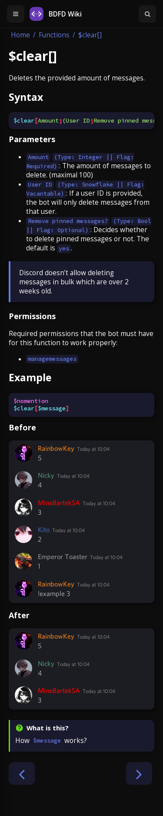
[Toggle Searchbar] (147, 14)
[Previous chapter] (22, 773)
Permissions (32, 316)
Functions (54, 35)
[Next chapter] (139, 773)
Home (20, 35)
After (19, 615)
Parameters (32, 139)
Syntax (26, 97)
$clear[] (90, 35)
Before (22, 427)
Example (30, 377)
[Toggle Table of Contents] (15, 14)
